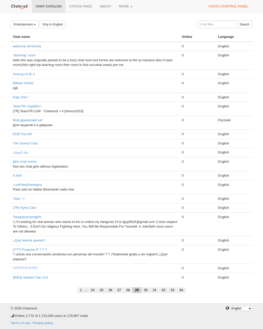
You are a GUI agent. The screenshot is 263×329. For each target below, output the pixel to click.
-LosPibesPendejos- (28, 185)
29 (137, 290)
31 (154, 290)
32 (163, 290)
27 (119, 290)
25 (101, 290)
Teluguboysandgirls (27, 217)
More (126, 6)
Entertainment (25, 24)
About (105, 6)
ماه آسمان (20, 152)
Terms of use (20, 323)
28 (128, 290)
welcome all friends (27, 46)
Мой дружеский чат (28, 120)
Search (244, 24)
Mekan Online (23, 83)
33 (172, 290)
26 (110, 290)
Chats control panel (228, 6)
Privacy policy (43, 323)
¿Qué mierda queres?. (29, 240)
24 (92, 290)
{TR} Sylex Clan (24, 208)
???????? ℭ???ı (25, 268)
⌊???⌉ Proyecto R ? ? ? (30, 250)
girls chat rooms (24, 161)
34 (181, 290)
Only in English (52, 24)
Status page (80, 6)
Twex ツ (19, 199)
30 (145, 290)
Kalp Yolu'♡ (22, 97)
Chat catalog (49, 6)
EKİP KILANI (22, 134)
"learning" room (24, 55)
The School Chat (25, 143)
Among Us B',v (24, 74)
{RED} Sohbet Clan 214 (30, 277)
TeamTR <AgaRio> (27, 106)
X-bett (17, 175)
